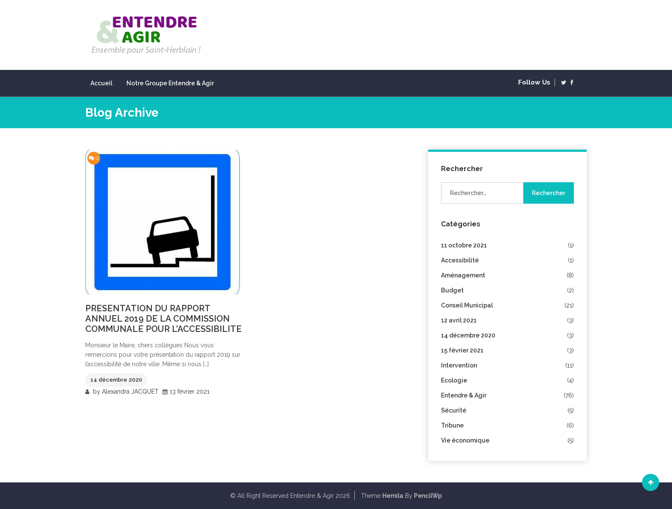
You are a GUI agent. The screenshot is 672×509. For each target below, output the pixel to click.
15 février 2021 (462, 350)
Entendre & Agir (463, 395)
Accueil (101, 83)
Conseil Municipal (467, 305)
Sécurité (453, 410)
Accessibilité (460, 260)
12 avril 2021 (459, 320)
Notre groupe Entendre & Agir (170, 83)
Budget (452, 290)
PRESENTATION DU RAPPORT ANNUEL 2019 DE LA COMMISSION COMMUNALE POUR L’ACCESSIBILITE (163, 318)
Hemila (392, 495)
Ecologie (454, 380)
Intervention (459, 365)
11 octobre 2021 (464, 245)
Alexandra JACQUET (130, 391)
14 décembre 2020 (116, 379)
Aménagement (463, 275)
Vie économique (465, 440)
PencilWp (428, 495)
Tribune (452, 425)
